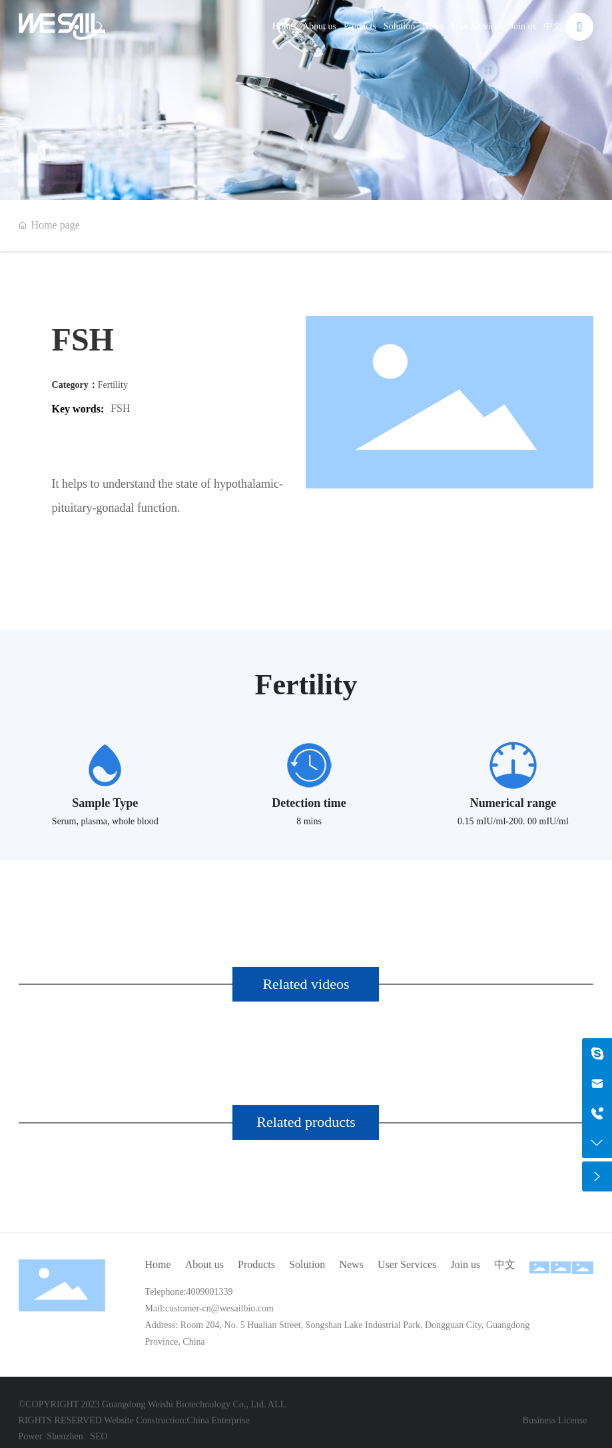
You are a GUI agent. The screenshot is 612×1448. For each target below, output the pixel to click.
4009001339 (209, 1292)
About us (319, 26)
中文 (552, 26)
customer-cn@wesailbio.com (219, 1308)
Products (360, 26)
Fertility (113, 385)
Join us (523, 26)
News (433, 26)
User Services (476, 26)
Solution (399, 26)
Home (283, 26)
